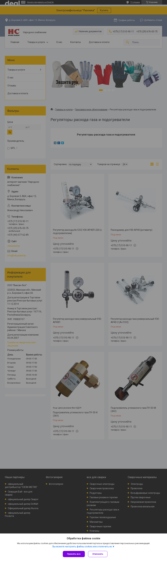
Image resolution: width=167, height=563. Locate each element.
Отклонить (97, 554)
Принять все (74, 554)
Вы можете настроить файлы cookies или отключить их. (82, 546)
